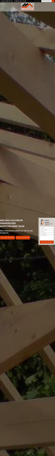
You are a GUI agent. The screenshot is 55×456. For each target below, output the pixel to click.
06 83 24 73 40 (20, 1)
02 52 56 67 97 (6, 1)
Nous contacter (23, 237)
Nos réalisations (7, 237)
